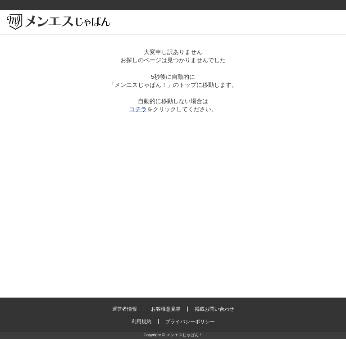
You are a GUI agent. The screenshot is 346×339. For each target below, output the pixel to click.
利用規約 (141, 321)
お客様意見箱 (166, 309)
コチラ (138, 109)
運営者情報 (124, 309)
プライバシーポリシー (190, 321)
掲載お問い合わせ (214, 309)
